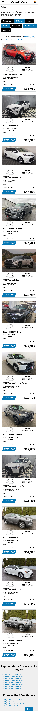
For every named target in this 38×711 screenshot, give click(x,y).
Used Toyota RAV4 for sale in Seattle (12, 700)
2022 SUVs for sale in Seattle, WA (12, 686)
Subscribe (34, 7)
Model (30, 21)
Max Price (16, 26)
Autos (3, 7)
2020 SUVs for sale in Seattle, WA (12, 688)
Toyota (19, 21)
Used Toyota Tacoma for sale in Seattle (13, 704)
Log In (28, 7)
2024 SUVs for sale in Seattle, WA (12, 678)
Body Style (7, 21)
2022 (6, 26)
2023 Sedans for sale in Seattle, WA (12, 684)
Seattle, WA (30, 26)
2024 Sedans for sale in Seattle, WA (12, 680)
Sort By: (6, 30)
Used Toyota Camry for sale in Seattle (13, 702)
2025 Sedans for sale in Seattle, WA (12, 676)
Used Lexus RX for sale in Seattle (11, 706)
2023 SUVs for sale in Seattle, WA (12, 682)
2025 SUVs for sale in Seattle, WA (12, 674)
